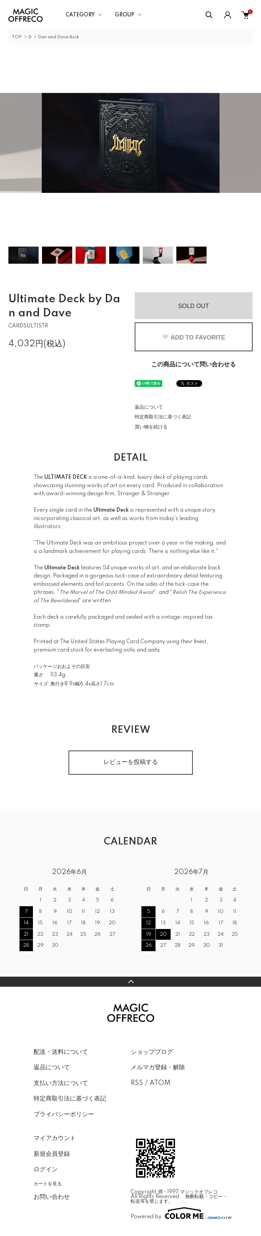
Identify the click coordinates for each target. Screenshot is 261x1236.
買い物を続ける (151, 427)
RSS (137, 1083)
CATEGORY (80, 15)
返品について (149, 407)
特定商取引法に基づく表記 (163, 417)
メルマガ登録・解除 (158, 1067)
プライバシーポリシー (64, 1114)
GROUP (124, 15)
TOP (17, 37)
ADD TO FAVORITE (193, 337)
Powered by (179, 1213)
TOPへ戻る (130, 982)
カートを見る (48, 1183)
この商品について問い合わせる (193, 364)
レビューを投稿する (130, 762)
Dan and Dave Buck (58, 37)
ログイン (46, 1169)
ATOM (160, 1083)
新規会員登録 (52, 1154)
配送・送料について (61, 1052)
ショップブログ (152, 1052)
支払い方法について (61, 1083)
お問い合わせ (52, 1197)
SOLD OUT (193, 306)
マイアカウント (55, 1138)
